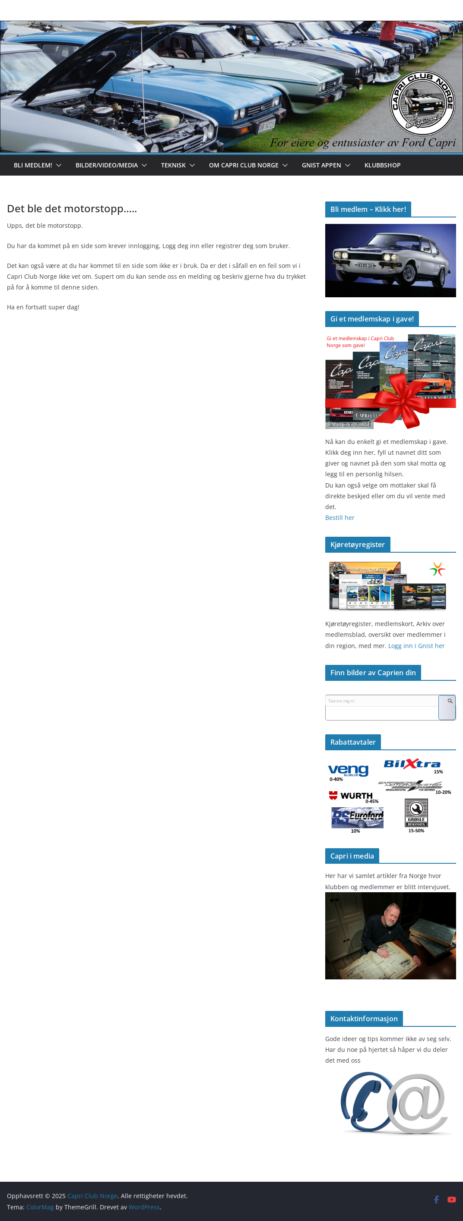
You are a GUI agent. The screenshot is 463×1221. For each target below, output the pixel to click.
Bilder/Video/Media (107, 165)
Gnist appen (321, 165)
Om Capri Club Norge (244, 165)
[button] (57, 165)
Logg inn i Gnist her (416, 646)
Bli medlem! (33, 165)
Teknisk (173, 165)
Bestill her (340, 517)
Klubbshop (383, 165)
